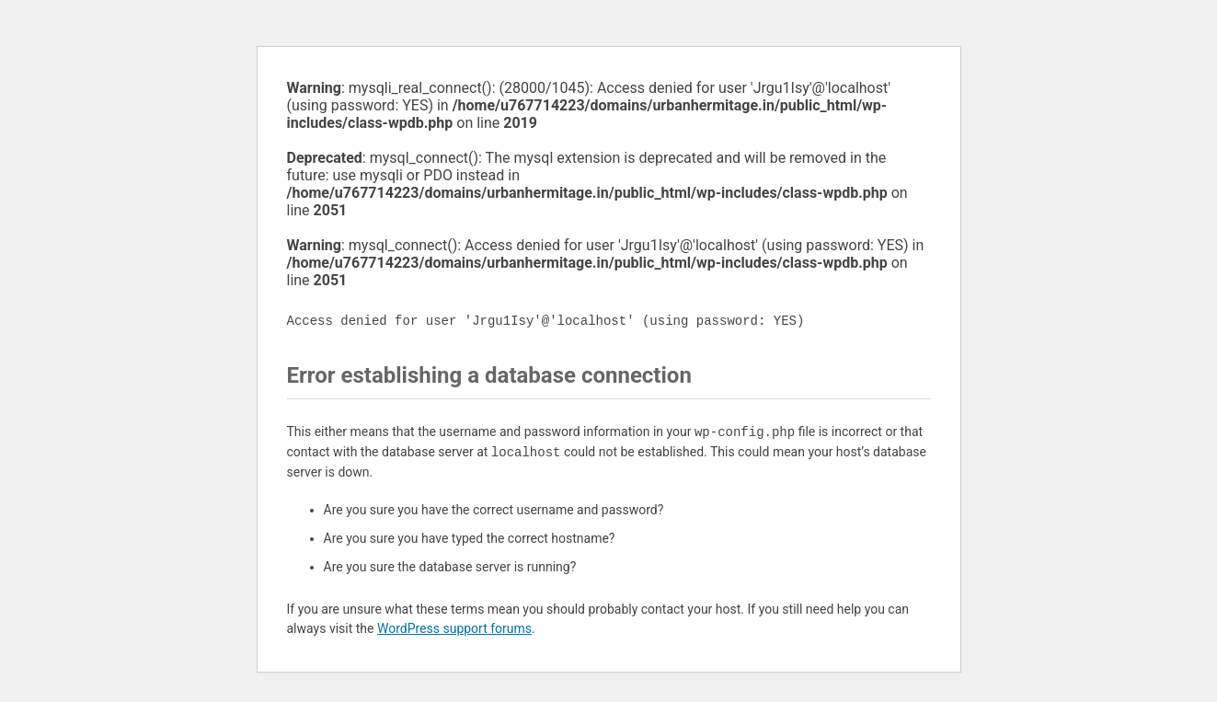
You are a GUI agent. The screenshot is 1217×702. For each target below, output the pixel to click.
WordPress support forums (454, 628)
